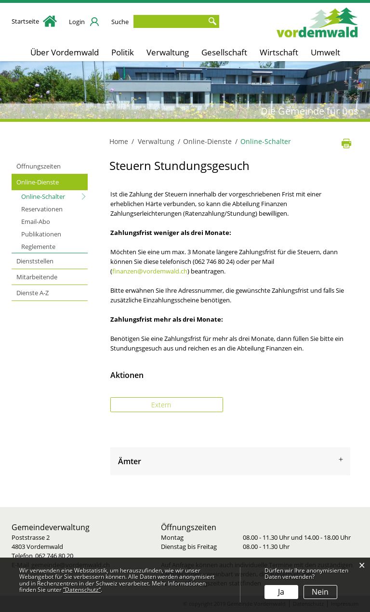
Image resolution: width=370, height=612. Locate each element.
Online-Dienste (37, 182)
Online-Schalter (54, 196)
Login (77, 21)
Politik (122, 52)
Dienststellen (34, 261)
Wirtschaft (279, 52)
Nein (320, 591)
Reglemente (38, 246)
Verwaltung (167, 52)
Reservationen (42, 209)
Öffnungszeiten (38, 166)
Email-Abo (35, 221)
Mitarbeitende (36, 277)
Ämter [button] (129, 461)
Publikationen (41, 234)
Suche (120, 21)
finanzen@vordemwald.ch (149, 271)
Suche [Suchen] (212, 21)
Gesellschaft (224, 52)
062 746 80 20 (54, 555)
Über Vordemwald (64, 52)
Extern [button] (162, 404)
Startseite (34, 21)
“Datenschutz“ (82, 590)
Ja (281, 591)
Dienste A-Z (32, 292)
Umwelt (325, 52)
